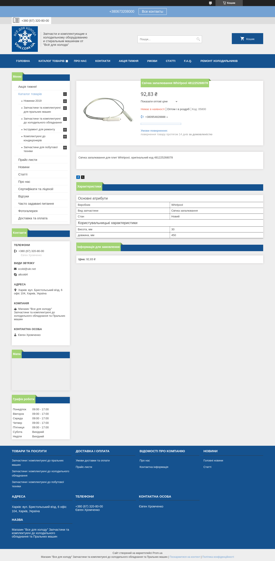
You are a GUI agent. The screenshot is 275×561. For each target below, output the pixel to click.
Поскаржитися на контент (185, 556)
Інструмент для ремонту (39, 129)
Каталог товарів (51, 61)
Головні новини (213, 460)
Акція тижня (128, 61)
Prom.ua (157, 553)
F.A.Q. (188, 61)
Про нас (80, 61)
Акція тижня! (27, 86)
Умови (152, 61)
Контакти (102, 61)
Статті (170, 61)
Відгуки (23, 196)
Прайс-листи (27, 159)
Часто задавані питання (36, 203)
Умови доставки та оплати (93, 460)
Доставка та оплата (32, 218)
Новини (23, 167)
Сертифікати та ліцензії (35, 189)
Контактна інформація (154, 467)
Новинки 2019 (32, 100)
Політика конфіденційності (218, 556)
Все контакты (152, 11)
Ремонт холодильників (219, 61)
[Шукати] (198, 39)
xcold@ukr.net (27, 269)
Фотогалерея (28, 211)
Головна (23, 61)
